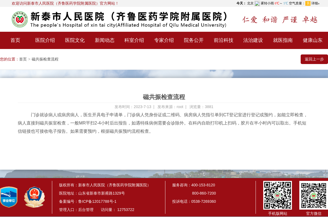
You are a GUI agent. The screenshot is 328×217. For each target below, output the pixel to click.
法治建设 (253, 40)
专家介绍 (164, 40)
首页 (15, 40)
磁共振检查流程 (45, 59)
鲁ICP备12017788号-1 (97, 201)
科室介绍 (134, 40)
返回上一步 (314, 59)
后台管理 (85, 209)
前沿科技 (223, 40)
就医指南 (283, 40)
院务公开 (194, 40)
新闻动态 (105, 40)
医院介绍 (45, 40)
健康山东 (313, 40)
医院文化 (75, 40)
